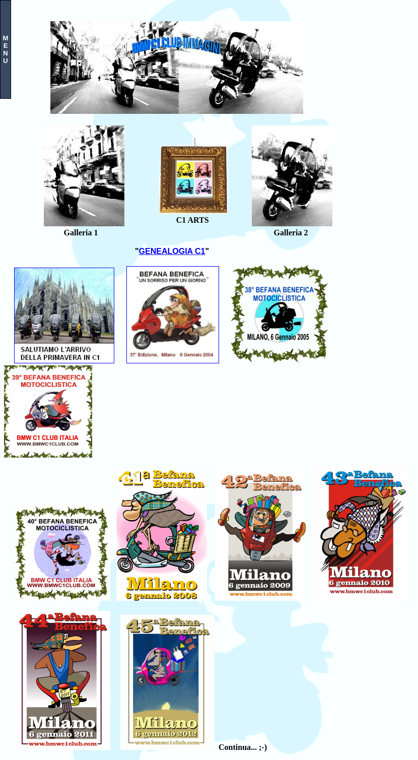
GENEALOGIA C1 (172, 251)
